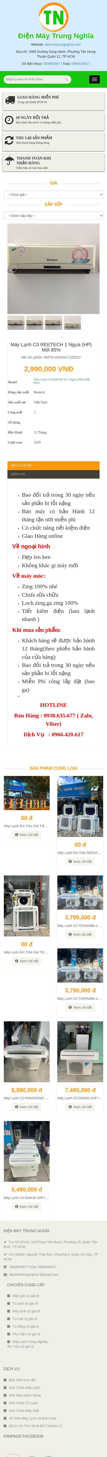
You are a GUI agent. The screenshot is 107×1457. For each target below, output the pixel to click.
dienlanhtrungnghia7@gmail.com (31, 1255)
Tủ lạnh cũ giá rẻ (22, 1284)
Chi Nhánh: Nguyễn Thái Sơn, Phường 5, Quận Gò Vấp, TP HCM (51, 1237)
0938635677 (52, 44)
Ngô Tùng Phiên (64, 1452)
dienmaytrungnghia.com (63, 25)
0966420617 (80, 44)
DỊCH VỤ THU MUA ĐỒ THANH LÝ (33, 1407)
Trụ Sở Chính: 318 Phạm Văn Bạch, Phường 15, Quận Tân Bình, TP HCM (50, 1225)
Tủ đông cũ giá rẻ (23, 1307)
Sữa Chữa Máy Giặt (21, 1391)
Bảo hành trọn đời (20, 1361)
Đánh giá (18, 455)
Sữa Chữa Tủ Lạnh (21, 1384)
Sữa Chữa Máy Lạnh (22, 1368)
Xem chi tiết (26, 816)
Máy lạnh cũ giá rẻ (23, 1292)
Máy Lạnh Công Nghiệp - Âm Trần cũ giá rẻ (28, 1325)
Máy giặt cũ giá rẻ (23, 1277)
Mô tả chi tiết (22, 446)
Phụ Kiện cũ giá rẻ (23, 1315)
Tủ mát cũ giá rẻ (22, 1300)
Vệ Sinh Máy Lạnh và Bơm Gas (30, 1399)
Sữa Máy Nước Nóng (22, 1376)
